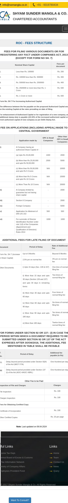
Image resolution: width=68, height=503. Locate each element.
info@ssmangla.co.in (14, 4)
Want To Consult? (20, 500)
